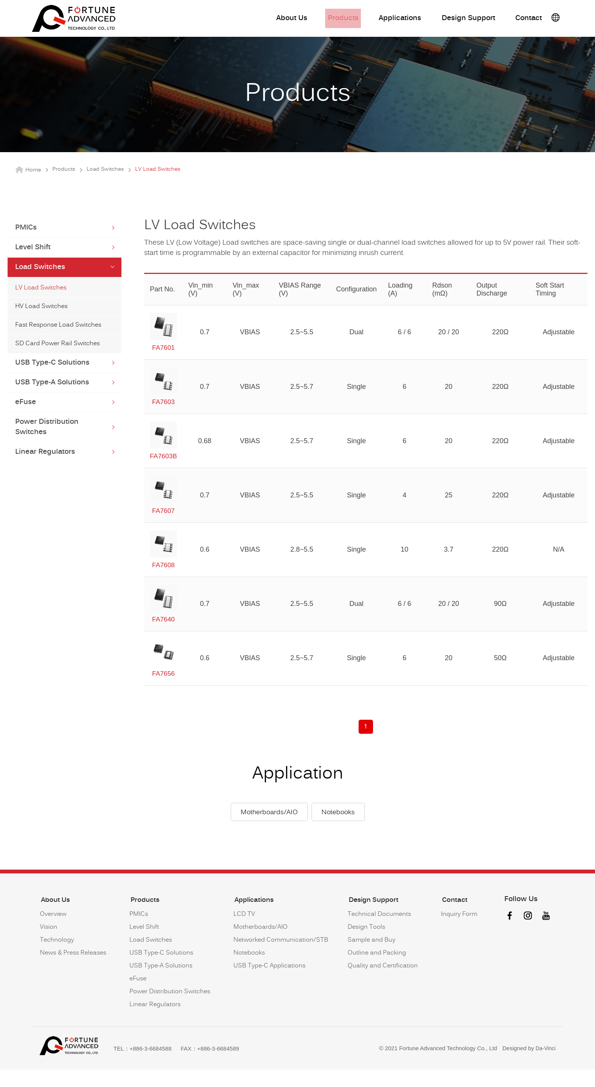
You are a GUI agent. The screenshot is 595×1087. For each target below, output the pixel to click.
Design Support (455, 21)
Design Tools (365, 945)
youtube (546, 936)
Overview (52, 933)
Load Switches (105, 181)
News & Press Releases (72, 971)
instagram (527, 936)
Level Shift (32, 259)
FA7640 (164, 621)
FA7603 (164, 399)
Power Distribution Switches (47, 438)
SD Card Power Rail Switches (57, 355)
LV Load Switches (40, 299)
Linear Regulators (45, 463)
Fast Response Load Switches (58, 336)
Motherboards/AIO (269, 833)
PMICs (26, 239)
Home (33, 182)
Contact (519, 21)
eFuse (25, 414)
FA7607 (164, 510)
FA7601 (164, 344)
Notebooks (338, 833)
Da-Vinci (545, 1066)
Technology (56, 958)
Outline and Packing (375, 971)
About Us (271, 21)
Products (324, 21)
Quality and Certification (381, 984)
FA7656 (164, 676)
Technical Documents (378, 933)
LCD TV (243, 933)
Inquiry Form (457, 933)
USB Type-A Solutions (52, 394)
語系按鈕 (555, 20)
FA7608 (164, 565)
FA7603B (164, 455)
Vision (48, 945)
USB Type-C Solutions (52, 374)
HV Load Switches (41, 317)
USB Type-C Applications (268, 984)
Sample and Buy (370, 958)
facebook (508, 936)
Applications (383, 21)
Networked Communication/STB (279, 958)
